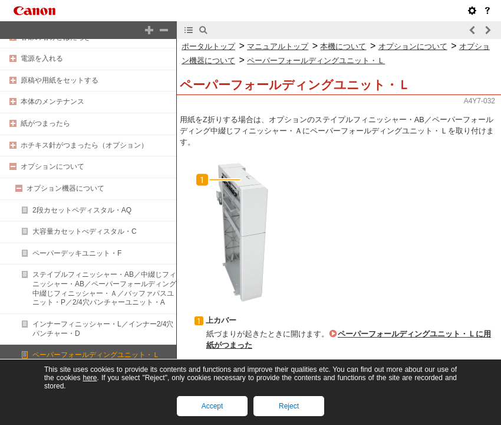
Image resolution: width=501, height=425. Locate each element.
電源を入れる (42, 58)
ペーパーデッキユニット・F (76, 253)
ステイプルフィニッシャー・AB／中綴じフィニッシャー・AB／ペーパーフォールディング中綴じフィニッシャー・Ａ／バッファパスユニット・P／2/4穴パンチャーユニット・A (104, 288)
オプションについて (52, 166)
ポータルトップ (208, 46)
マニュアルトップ (277, 46)
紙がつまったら (45, 123)
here (90, 378)
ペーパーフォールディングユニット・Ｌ (96, 355)
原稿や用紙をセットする (59, 80)
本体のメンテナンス (52, 101)
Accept (212, 406)
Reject (289, 406)
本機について (343, 46)
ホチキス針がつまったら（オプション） (84, 145)
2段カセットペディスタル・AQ (81, 210)
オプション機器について (65, 188)
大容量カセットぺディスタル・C (84, 231)
